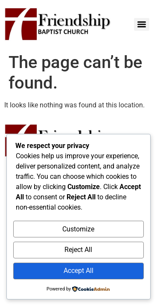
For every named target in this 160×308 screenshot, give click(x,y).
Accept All (78, 271)
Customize (78, 229)
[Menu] (141, 24)
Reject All (78, 250)
